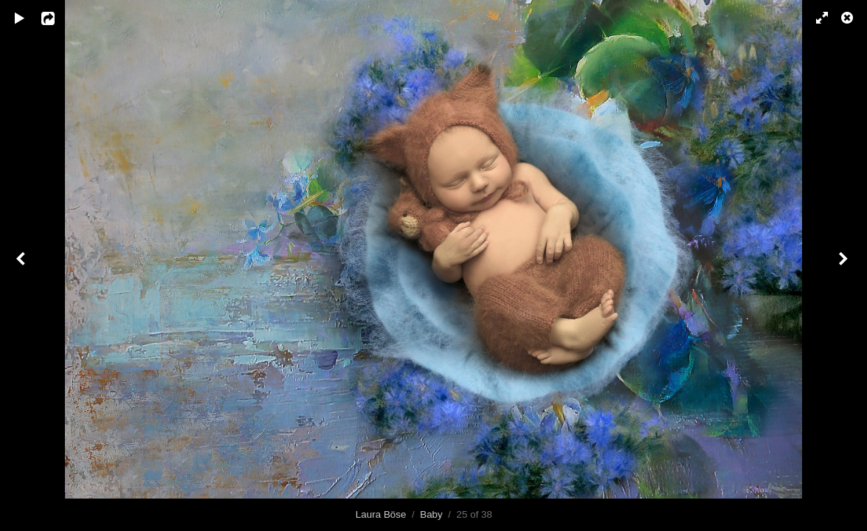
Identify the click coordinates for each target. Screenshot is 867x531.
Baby (431, 514)
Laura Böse (381, 514)
